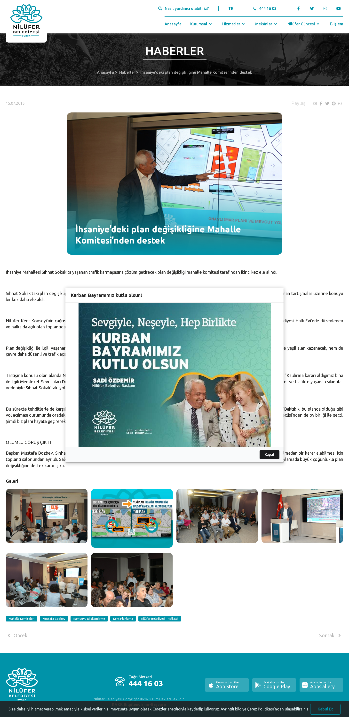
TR (230, 8)
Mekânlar (266, 24)
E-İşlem (336, 24)
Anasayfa (173, 24)
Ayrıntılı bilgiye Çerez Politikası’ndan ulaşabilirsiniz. (265, 713)
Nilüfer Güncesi (303, 24)
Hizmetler (234, 24)
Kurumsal (201, 24)
